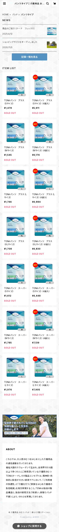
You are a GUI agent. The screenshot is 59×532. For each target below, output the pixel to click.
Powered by (29, 517)
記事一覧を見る (29, 56)
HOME (5, 14)
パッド (15, 14)
